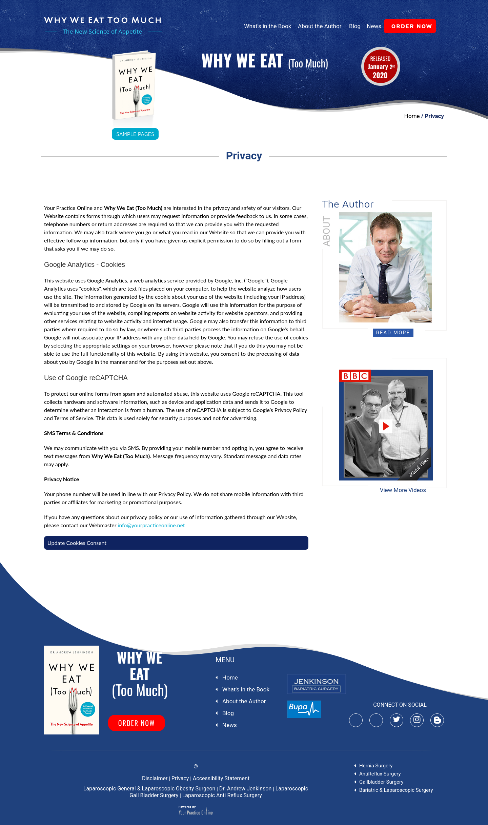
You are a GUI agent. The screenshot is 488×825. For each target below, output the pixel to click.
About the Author (319, 26)
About (326, 231)
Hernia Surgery (375, 766)
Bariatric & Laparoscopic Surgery (396, 790)
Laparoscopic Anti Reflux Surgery (222, 795)
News (374, 26)
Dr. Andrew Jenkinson (245, 788)
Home (232, 26)
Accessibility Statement (221, 778)
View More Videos (403, 490)
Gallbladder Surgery (381, 782)
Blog (355, 26)
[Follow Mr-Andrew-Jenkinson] (396, 720)
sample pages (135, 134)
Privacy (180, 778)
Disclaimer (154, 778)
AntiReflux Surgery (380, 774)
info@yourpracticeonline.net (151, 525)
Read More (393, 333)
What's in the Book (267, 26)
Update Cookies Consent (76, 542)
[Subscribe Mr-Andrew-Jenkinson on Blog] (437, 720)
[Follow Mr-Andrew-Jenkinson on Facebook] (376, 720)
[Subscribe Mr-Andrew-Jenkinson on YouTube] (356, 720)
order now (412, 26)
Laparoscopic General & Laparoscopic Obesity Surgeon (149, 788)
